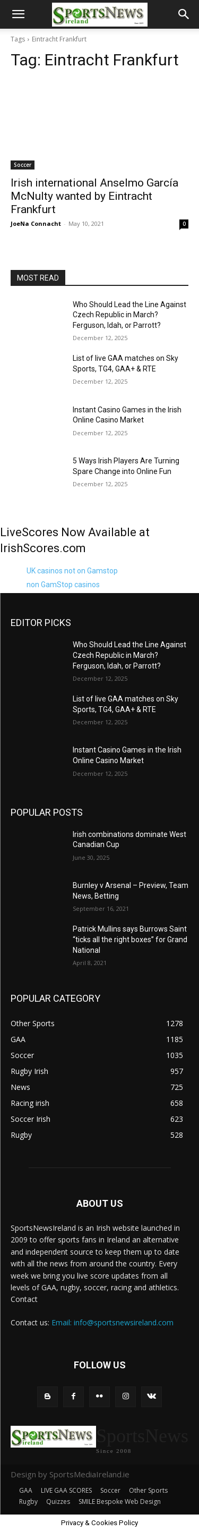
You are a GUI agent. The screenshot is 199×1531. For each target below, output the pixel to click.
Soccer (22, 164)
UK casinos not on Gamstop (72, 570)
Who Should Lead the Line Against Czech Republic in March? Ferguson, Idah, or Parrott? (129, 314)
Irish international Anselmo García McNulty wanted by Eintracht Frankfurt (94, 196)
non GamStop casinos (63, 584)
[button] (18, 14)
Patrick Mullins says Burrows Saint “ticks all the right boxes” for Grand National (130, 939)
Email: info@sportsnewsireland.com (112, 1322)
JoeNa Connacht (36, 223)
